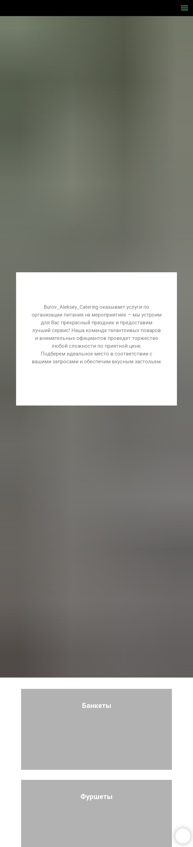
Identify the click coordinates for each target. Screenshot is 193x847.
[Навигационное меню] (184, 8)
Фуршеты (96, 796)
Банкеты (96, 705)
